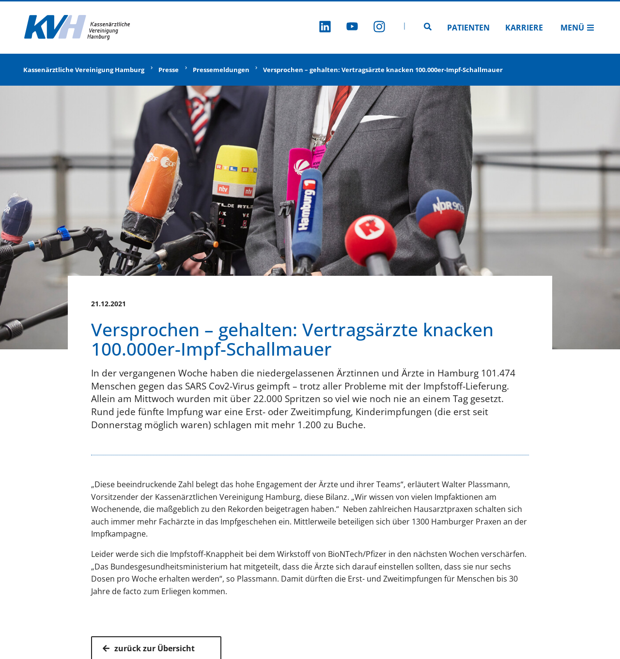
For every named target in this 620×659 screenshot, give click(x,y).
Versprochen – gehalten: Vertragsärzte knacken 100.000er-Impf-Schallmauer (383, 69)
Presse (168, 69)
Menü (577, 27)
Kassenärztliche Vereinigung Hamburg (83, 69)
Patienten (468, 27)
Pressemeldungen (221, 69)
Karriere (524, 27)
